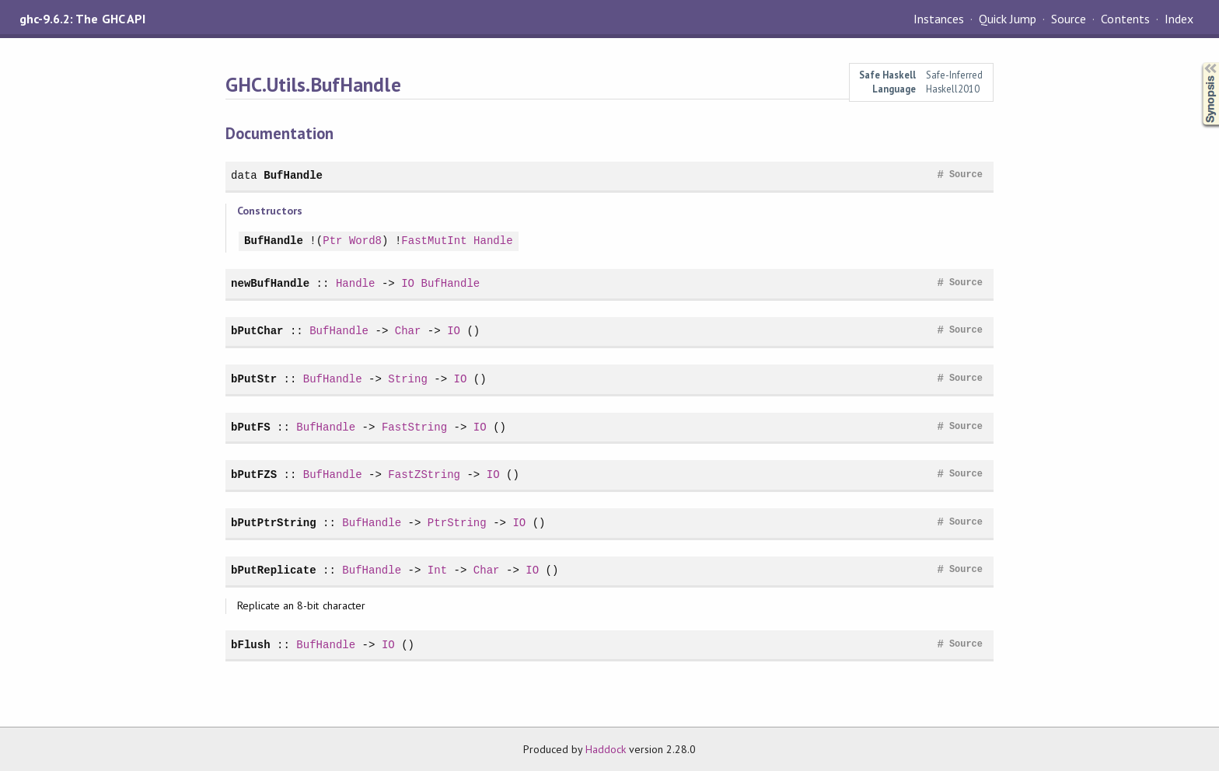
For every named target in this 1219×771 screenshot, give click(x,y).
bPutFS (251, 427)
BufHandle (293, 175)
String (408, 379)
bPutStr (254, 379)
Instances (938, 18)
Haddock (605, 749)
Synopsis (1198, 62)
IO (407, 283)
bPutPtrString (273, 522)
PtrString (457, 522)
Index (1179, 18)
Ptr (332, 241)
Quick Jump (1007, 18)
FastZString (424, 474)
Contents (1125, 18)
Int (437, 570)
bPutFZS (254, 474)
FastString (414, 427)
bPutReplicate (273, 570)
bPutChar (257, 330)
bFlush (251, 644)
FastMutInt (433, 241)
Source (1068, 18)
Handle (493, 241)
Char (408, 330)
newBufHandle (270, 283)
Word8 (365, 241)
